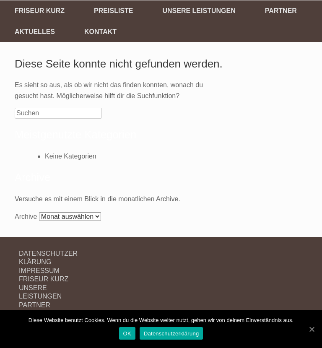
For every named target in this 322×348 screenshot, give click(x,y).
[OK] (311, 329)
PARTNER (281, 10)
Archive (26, 216)
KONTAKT (100, 31)
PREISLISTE (113, 10)
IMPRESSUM (39, 270)
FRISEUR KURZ (40, 10)
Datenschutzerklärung (171, 333)
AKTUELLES (35, 31)
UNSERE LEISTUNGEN (198, 10)
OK (127, 333)
